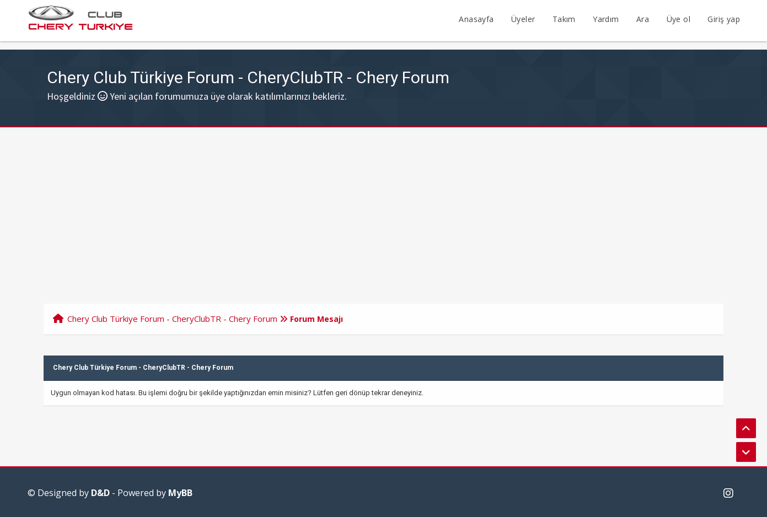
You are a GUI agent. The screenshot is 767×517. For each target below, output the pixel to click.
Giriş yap (723, 19)
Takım (564, 19)
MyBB (180, 493)
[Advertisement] (384, 210)
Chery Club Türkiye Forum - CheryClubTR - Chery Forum (172, 318)
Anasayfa (476, 19)
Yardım (606, 19)
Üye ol (678, 19)
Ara (642, 19)
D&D (100, 493)
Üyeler (523, 19)
